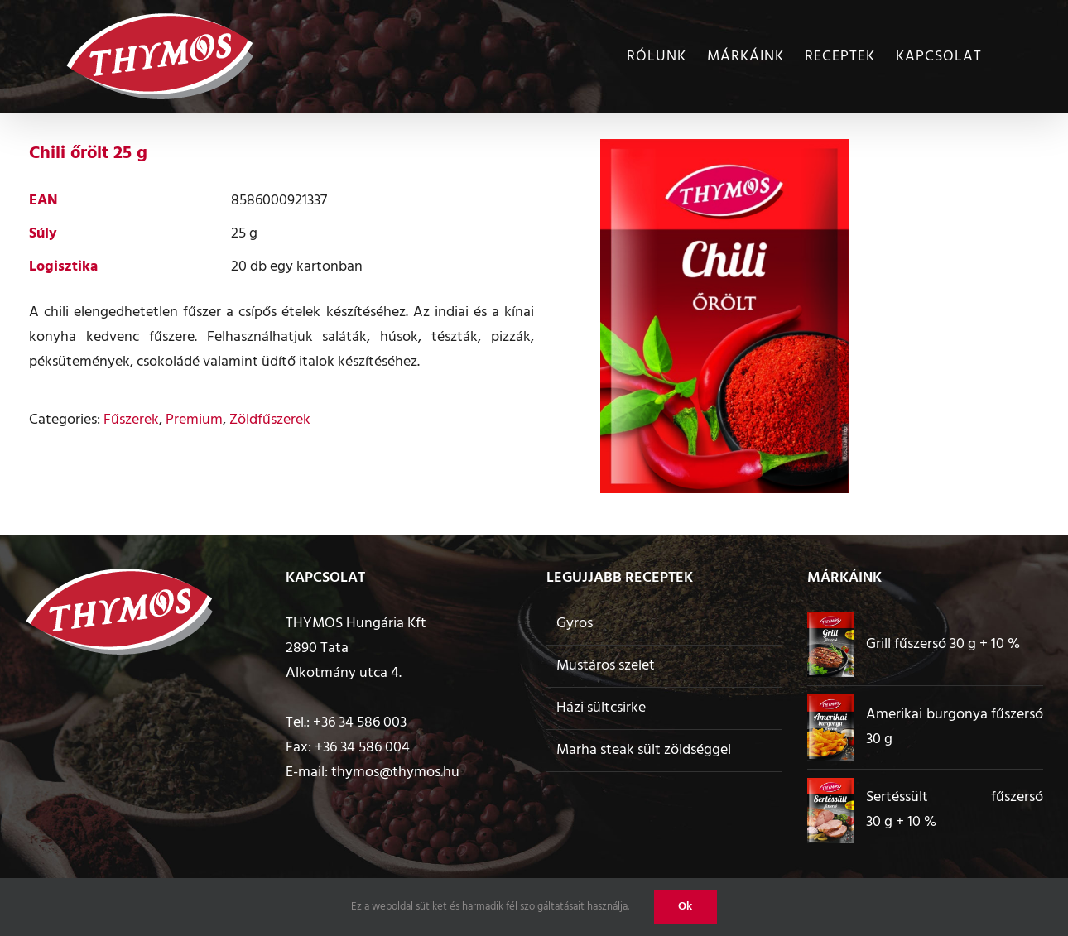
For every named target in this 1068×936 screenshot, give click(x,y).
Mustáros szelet (605, 666)
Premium (194, 420)
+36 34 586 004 (362, 748)
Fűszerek (131, 420)
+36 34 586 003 (360, 723)
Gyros (574, 624)
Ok (685, 906)
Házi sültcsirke (601, 708)
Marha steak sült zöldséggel (643, 750)
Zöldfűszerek (269, 420)
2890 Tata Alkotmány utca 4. (344, 660)
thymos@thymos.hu (395, 773)
